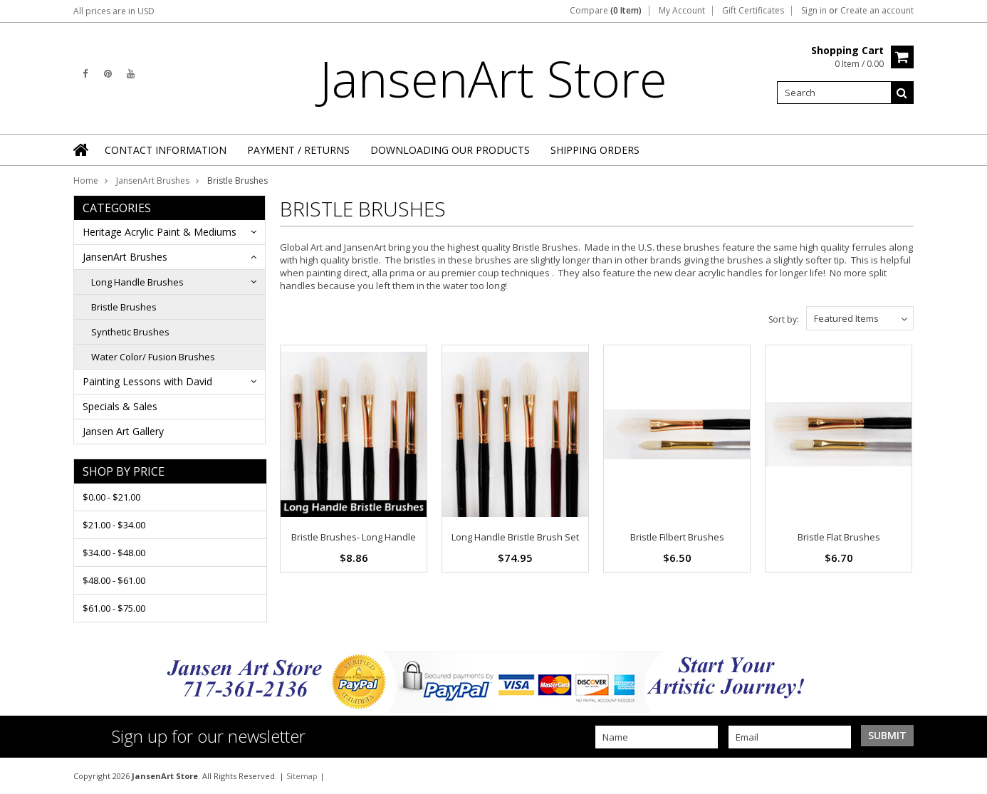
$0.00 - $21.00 (111, 497)
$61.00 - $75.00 (114, 608)
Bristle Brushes (124, 307)
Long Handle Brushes (137, 282)
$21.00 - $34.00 (114, 524)
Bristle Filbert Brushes (677, 537)
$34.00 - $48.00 (114, 552)
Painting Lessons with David (147, 381)
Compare (606, 11)
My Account (682, 11)
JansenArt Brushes (152, 180)
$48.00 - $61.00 (114, 580)
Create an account (877, 11)
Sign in (814, 11)
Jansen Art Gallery (123, 431)
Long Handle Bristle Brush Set (515, 537)
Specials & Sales (120, 406)
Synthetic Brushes (130, 331)
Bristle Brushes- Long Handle (353, 537)
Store (493, 78)
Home (85, 180)
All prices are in (114, 11)
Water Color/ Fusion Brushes (153, 356)
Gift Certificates (753, 11)
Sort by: (783, 319)
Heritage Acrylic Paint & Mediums (159, 232)
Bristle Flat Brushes (839, 537)
